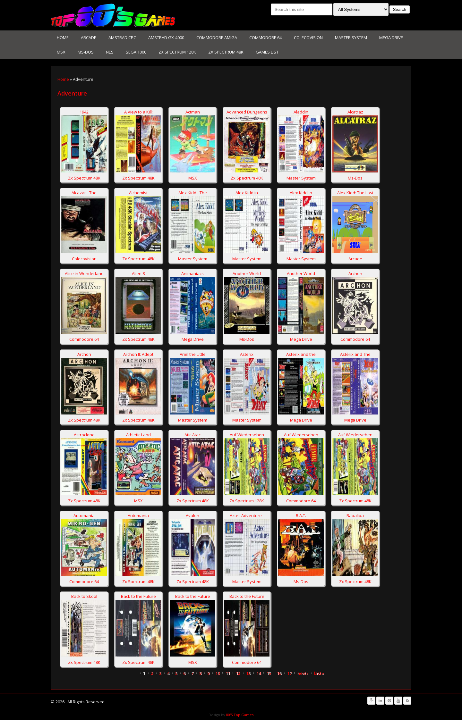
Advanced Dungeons (247, 112)
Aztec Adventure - (247, 515)
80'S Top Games (239, 714)
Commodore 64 (265, 37)
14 (258, 673)
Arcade (88, 37)
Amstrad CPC (122, 37)
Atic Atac (192, 435)
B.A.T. (301, 515)
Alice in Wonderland (84, 273)
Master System (351, 37)
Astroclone (84, 435)
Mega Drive (391, 37)
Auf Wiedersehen (247, 435)
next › (302, 673)
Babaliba (355, 515)
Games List (267, 52)
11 (228, 673)
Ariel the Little (193, 354)
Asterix (246, 354)
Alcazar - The (84, 193)
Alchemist (138, 193)
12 (238, 673)
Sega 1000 (136, 52)
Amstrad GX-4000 (166, 37)
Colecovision (308, 37)
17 (289, 673)
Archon (355, 273)
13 (248, 673)
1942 (84, 112)
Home (63, 37)
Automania (84, 515)
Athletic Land (138, 435)
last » (319, 673)
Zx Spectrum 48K (226, 52)
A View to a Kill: (138, 112)
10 (217, 673)
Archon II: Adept (138, 354)
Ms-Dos (86, 52)
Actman (192, 112)
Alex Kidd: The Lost (355, 193)
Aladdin (301, 112)
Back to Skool (84, 596)
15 (269, 673)
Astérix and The (355, 354)
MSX (61, 52)
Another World (247, 273)
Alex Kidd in (246, 193)
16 (279, 673)
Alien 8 (138, 273)
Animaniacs (192, 273)
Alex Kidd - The (192, 193)
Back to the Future (138, 596)
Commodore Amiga (216, 37)
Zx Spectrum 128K (177, 52)
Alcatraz (355, 112)
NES (110, 52)
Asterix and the (301, 354)
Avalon (192, 515)
